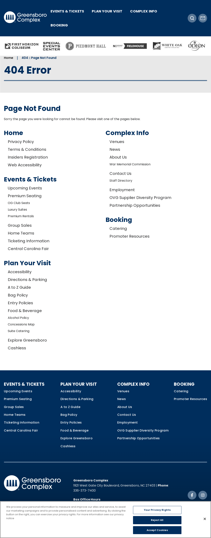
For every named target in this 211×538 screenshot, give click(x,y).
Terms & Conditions (27, 149)
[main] (105, 207)
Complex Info (143, 11)
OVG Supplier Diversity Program (140, 197)
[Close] (204, 521)
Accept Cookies (157, 532)
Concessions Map (21, 324)
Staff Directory (120, 180)
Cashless (17, 348)
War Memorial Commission (130, 164)
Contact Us (120, 173)
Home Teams (21, 233)
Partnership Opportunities (134, 205)
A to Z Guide (19, 287)
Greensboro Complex (25, 18)
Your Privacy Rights (157, 512)
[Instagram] (202, 495)
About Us (118, 157)
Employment (122, 190)
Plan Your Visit (107, 11)
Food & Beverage (25, 310)
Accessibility (20, 272)
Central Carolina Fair (28, 248)
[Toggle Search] (192, 18)
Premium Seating (25, 196)
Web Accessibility (25, 165)
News (114, 149)
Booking (59, 25)
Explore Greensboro (27, 340)
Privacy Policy (21, 141)
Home (8, 58)
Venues (116, 141)
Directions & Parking (27, 279)
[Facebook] (192, 495)
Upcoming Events (25, 188)
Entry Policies (20, 303)
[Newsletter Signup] (202, 18)
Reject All (157, 522)
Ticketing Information (28, 241)
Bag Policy (18, 295)
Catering (118, 228)
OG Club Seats (19, 203)
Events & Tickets (67, 11)
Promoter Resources (129, 236)
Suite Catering (18, 331)
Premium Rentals (21, 216)
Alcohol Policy (18, 318)
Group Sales (20, 225)
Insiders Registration (28, 157)
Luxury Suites (17, 209)
